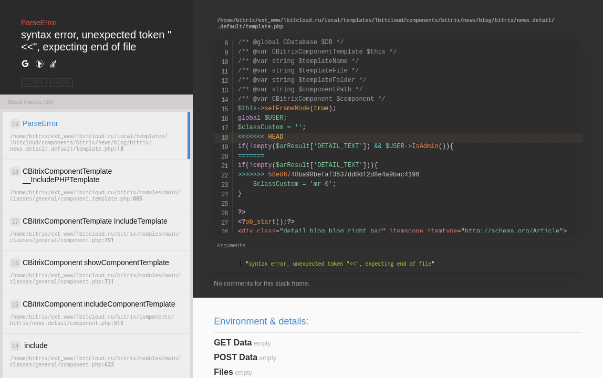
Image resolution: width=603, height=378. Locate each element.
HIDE (61, 83)
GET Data (233, 342)
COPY (34, 83)
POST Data (235, 357)
